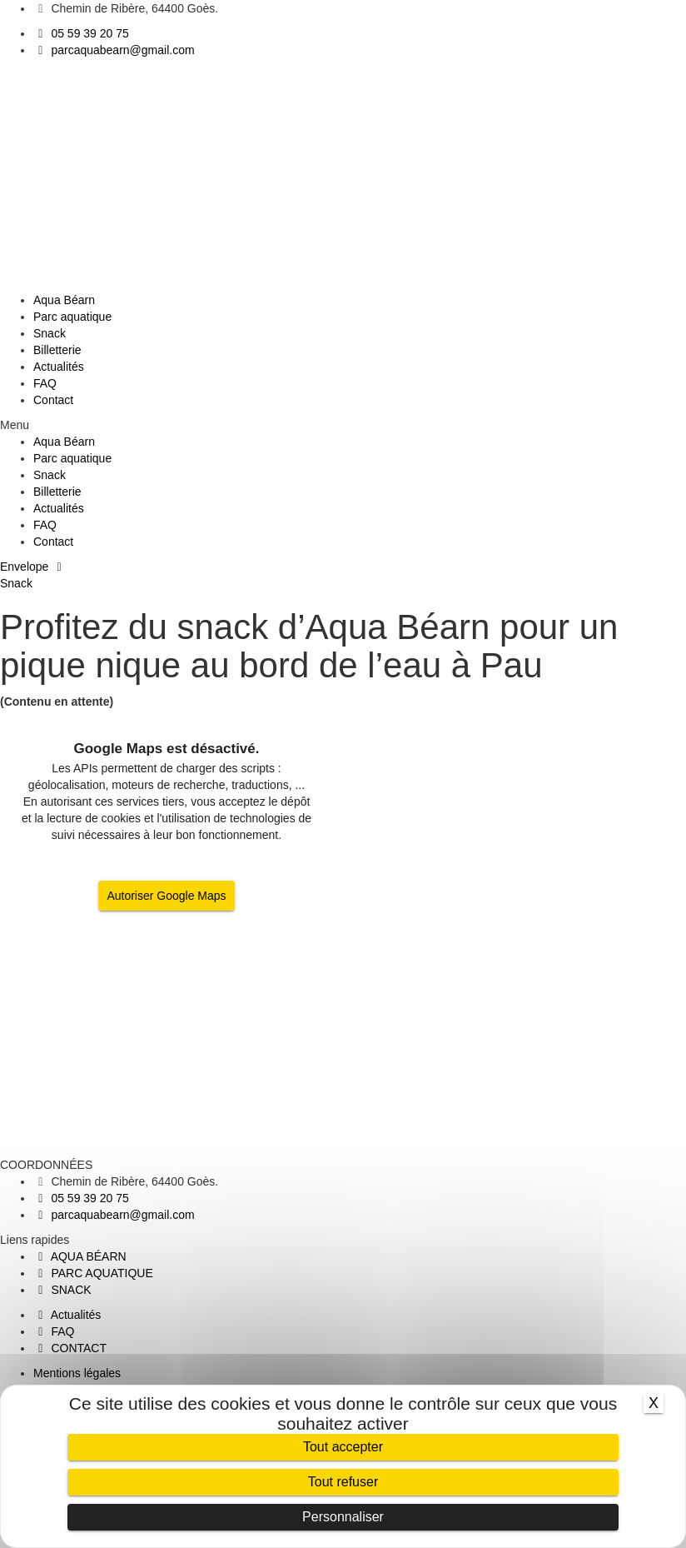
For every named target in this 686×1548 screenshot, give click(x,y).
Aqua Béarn (64, 300)
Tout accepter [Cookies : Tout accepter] (343, 1447)
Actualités (58, 366)
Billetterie (57, 350)
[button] (343, 425)
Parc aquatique (72, 316)
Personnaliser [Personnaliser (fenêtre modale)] (343, 1517)
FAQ (45, 383)
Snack (49, 333)
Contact (53, 400)
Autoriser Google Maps (166, 895)
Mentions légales (77, 1373)
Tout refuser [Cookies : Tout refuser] (343, 1482)
